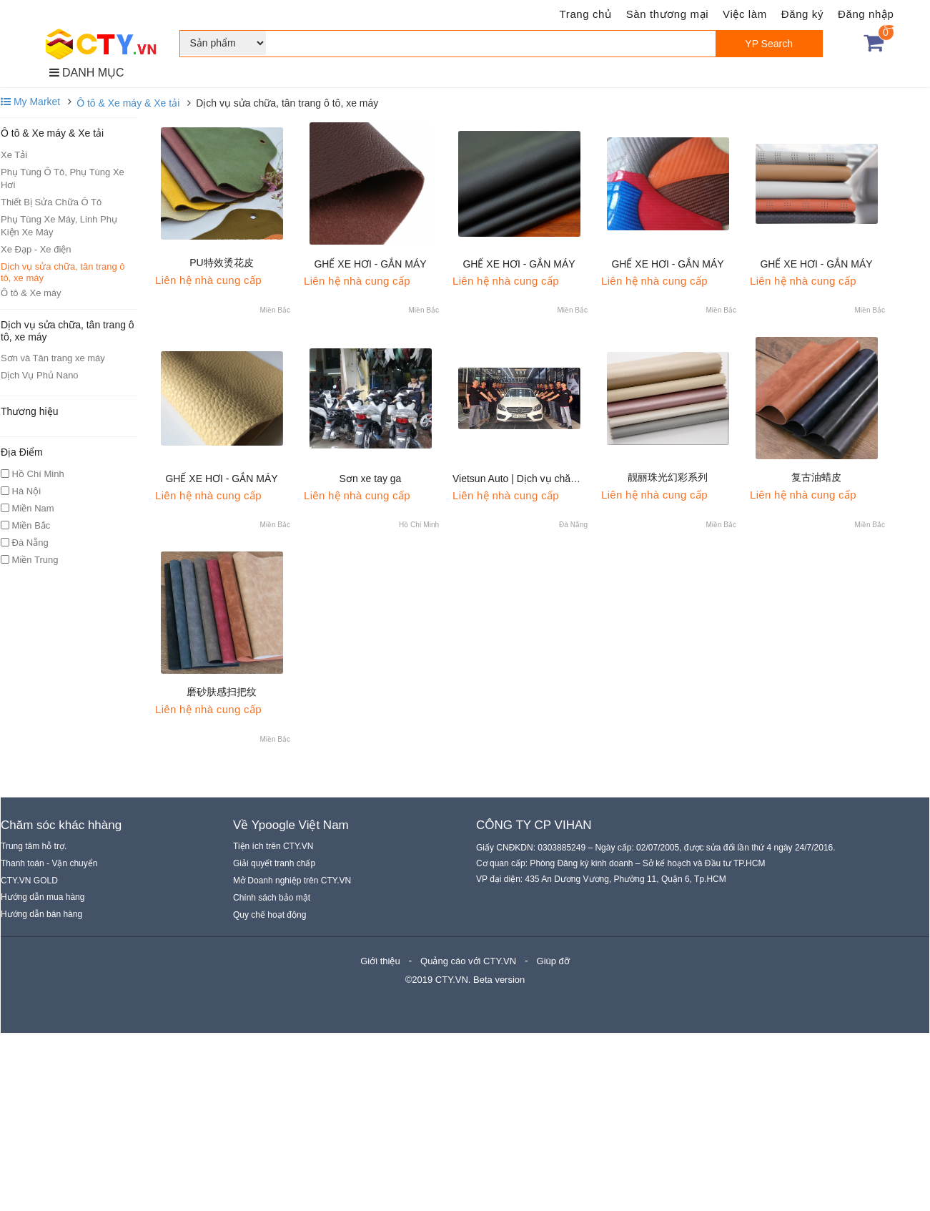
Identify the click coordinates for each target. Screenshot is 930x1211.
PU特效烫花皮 (221, 262)
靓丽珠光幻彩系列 (668, 477)
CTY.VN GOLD (29, 881)
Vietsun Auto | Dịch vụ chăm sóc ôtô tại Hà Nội (556, 478)
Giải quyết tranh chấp (274, 863)
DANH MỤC (86, 73)
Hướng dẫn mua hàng (42, 897)
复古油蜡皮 (816, 477)
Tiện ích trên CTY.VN (273, 846)
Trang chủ (586, 14)
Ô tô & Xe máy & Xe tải (127, 103)
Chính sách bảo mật (271, 898)
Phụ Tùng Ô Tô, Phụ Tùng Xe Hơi (62, 178)
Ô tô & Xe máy (31, 293)
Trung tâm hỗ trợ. (33, 846)
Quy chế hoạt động (269, 915)
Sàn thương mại (667, 14)
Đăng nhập (866, 14)
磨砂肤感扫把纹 (222, 691)
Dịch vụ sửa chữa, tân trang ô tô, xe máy (63, 272)
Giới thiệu (380, 961)
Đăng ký (802, 14)
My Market (30, 101)
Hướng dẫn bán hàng (41, 914)
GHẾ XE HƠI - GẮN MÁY (370, 264)
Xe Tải (14, 154)
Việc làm (745, 14)
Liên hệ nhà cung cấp (208, 280)
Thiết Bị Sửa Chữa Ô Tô (51, 202)
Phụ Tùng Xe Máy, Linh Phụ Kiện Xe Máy (59, 225)
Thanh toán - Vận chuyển (49, 863)
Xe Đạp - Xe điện (36, 249)
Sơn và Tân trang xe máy (53, 358)
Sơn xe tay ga (371, 478)
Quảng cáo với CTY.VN (468, 961)
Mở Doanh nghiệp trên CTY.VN (292, 881)
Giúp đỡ (553, 961)
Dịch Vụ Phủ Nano (40, 375)
